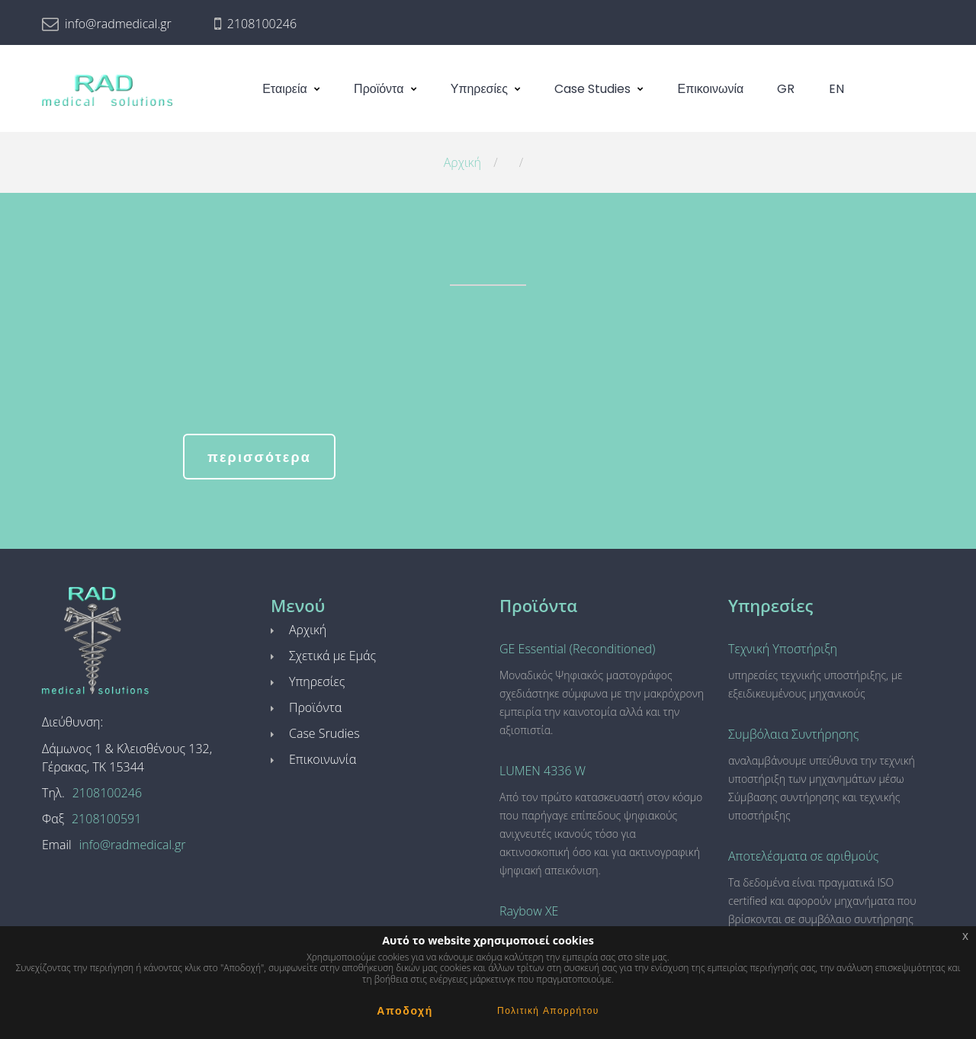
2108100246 (262, 23)
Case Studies (592, 89)
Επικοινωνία (711, 89)
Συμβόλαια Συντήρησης (793, 734)
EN (836, 89)
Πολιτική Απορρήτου (548, 1010)
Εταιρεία (284, 89)
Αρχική (462, 162)
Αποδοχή (405, 1010)
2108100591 (106, 818)
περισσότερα (259, 457)
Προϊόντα (378, 89)
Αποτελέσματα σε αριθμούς (803, 856)
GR (786, 89)
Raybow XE (528, 911)
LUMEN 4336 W (542, 770)
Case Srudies (324, 733)
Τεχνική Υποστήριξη (782, 648)
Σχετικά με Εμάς (332, 655)
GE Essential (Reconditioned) (577, 648)
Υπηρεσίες (479, 89)
